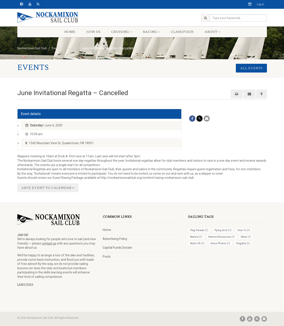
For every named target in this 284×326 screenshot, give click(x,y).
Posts (107, 256)
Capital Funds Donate (117, 247)
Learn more (25, 284)
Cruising (121, 31)
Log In (260, 4)
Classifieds (182, 31)
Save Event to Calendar (48, 187)
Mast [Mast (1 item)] (246, 236)
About (212, 31)
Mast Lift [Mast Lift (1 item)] (197, 243)
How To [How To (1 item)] (244, 230)
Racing (151, 31)
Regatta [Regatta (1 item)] (243, 243)
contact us (49, 243)
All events (251, 68)
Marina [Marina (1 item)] (196, 236)
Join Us (93, 31)
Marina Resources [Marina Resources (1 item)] (221, 236)
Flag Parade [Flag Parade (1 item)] (199, 230)
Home (69, 31)
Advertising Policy (115, 239)
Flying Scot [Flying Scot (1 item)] (222, 230)
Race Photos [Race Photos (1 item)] (220, 243)
